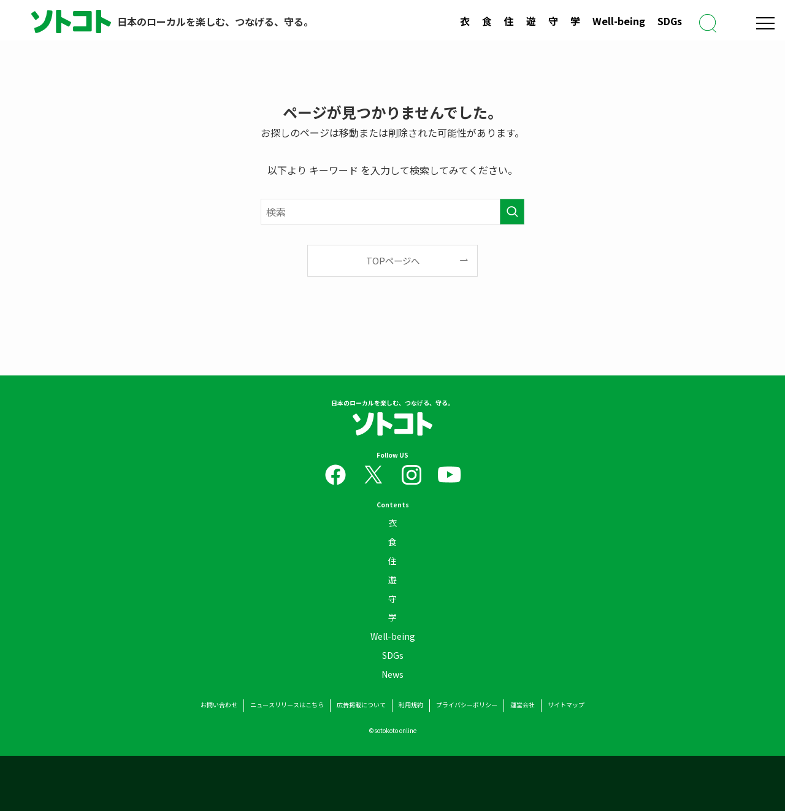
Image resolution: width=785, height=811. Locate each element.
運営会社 (522, 705)
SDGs (669, 20)
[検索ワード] (392, 212)
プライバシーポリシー (466, 705)
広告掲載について (361, 705)
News (392, 677)
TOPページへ (392, 260)
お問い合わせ (219, 705)
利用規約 (411, 705)
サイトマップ (566, 705)
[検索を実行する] (512, 212)
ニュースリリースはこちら (287, 705)
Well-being (618, 20)
